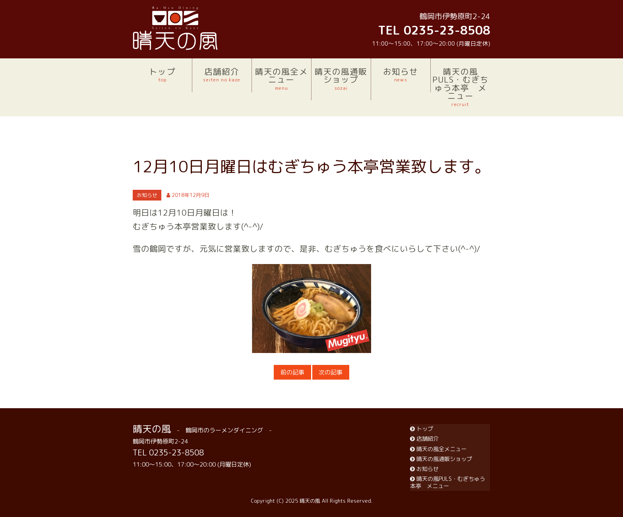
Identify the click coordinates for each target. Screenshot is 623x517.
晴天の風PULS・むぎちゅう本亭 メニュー (460, 87)
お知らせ (400, 74)
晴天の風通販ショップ (341, 78)
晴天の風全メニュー (281, 78)
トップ (162, 74)
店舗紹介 (222, 74)
